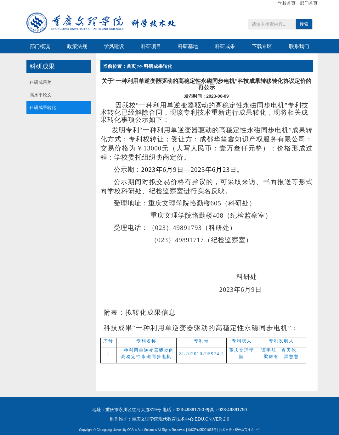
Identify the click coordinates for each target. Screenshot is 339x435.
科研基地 (188, 46)
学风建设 (114, 46)
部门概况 (40, 46)
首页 (131, 66)
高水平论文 (41, 94)
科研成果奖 (41, 82)
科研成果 (225, 46)
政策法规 (77, 46)
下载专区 (262, 46)
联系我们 (299, 46)
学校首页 (287, 3)
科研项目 (151, 46)
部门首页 (309, 3)
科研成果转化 (43, 107)
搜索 (304, 24)
